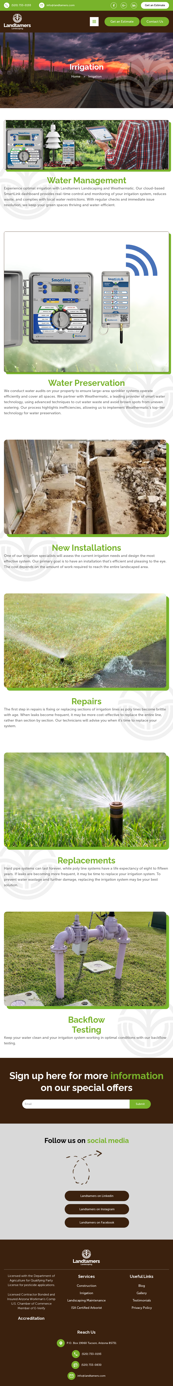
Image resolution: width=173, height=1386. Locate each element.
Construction (86, 1286)
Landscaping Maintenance (86, 1300)
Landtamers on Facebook (86, 1222)
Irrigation (86, 1293)
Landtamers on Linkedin (86, 1196)
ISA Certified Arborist (86, 1308)
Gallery (142, 1293)
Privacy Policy (142, 1308)
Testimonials (142, 1300)
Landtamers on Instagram (86, 1209)
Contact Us (154, 21)
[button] (94, 21)
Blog (141, 1286)
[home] (17, 22)
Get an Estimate (122, 21)
